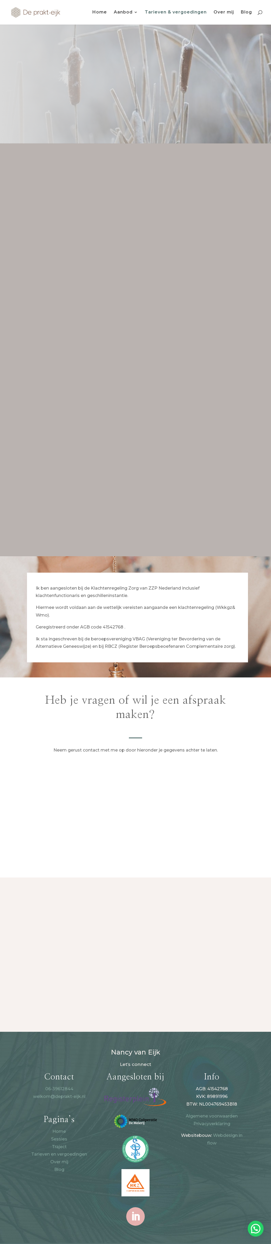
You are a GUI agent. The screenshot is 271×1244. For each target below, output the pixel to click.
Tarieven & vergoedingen (176, 13)
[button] (256, 1229)
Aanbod (123, 13)
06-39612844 (59, 1088)
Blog (246, 13)
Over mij (224, 13)
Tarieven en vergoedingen (59, 1154)
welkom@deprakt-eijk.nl (59, 1096)
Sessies (59, 1139)
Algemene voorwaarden (212, 1116)
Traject (59, 1146)
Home (99, 13)
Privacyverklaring (211, 1123)
